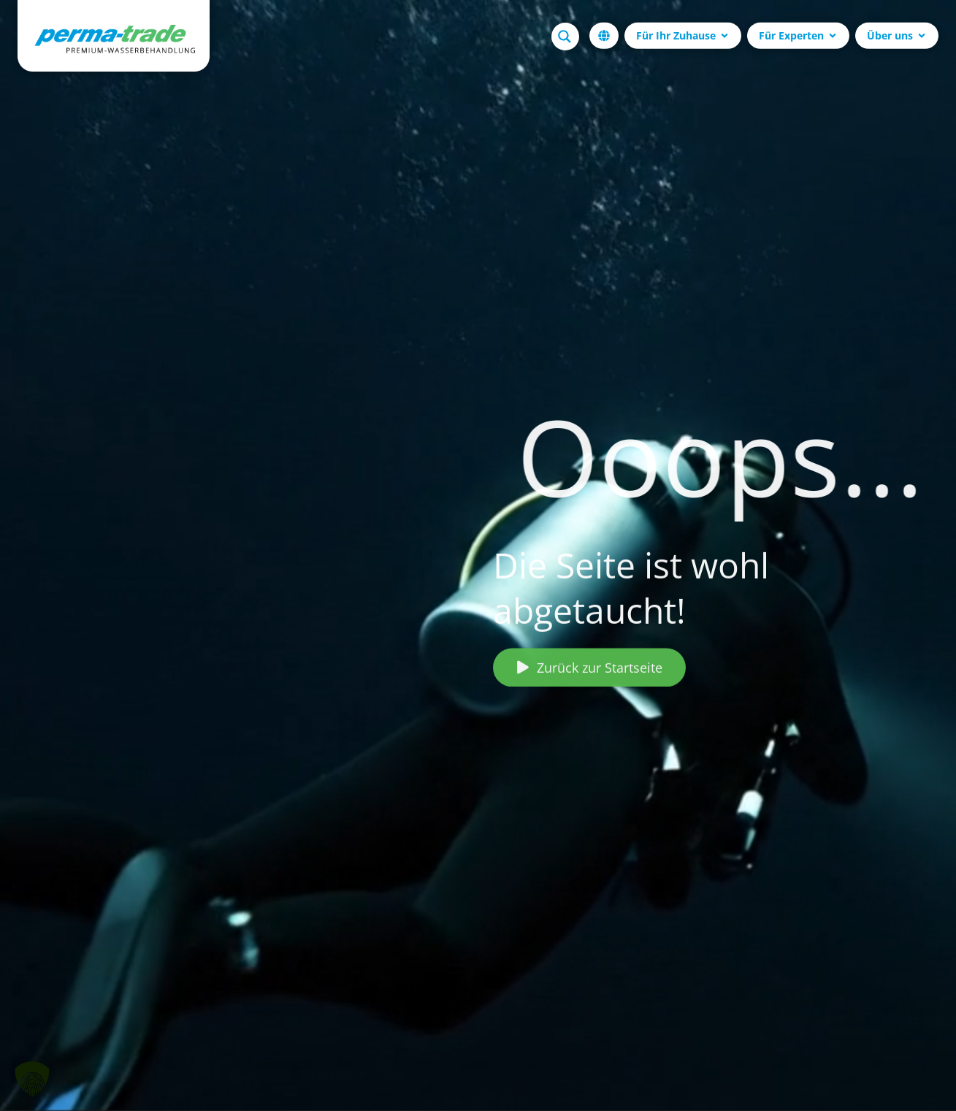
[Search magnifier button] (565, 35)
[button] (32, 1079)
